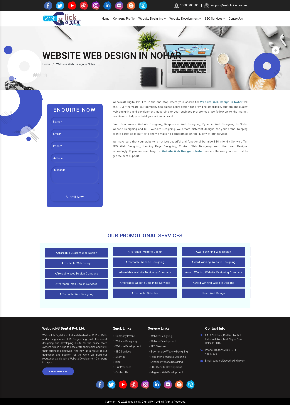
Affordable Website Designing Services (145, 282)
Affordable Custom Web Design (76, 253)
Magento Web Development (167, 372)
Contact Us (236, 18)
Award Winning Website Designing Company (213, 272)
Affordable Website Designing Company (145, 272)
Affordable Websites (145, 293)
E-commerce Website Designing (169, 351)
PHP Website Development (166, 367)
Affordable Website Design (145, 251)
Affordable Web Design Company (76, 273)
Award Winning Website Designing (213, 262)
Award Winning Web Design (213, 251)
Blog (118, 361)
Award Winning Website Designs (213, 282)
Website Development (185, 18)
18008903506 (222, 349)
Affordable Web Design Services (76, 284)
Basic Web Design (213, 293)
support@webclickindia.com (226, 5)
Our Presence (123, 367)
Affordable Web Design (76, 263)
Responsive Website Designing (168, 356)
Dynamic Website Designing (167, 361)
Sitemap (120, 356)
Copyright (110, 401)
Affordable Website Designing (145, 262)
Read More (58, 371)
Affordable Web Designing (76, 294)
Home (105, 18)
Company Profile (124, 18)
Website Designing (152, 18)
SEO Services (215, 18)
